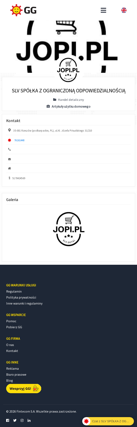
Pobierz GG (14, 327)
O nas (10, 345)
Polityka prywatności (21, 297)
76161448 (19, 140)
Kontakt (12, 351)
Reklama (12, 368)
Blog (9, 380)
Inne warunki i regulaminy (24, 303)
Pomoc (11, 321)
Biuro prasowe (16, 374)
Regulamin (14, 291)
